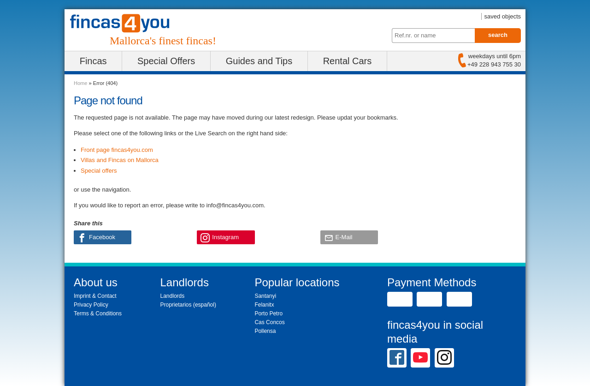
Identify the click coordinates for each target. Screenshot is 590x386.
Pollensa (265, 331)
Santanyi (265, 296)
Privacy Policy (91, 305)
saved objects (502, 16)
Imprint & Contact (95, 296)
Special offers (99, 170)
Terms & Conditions (98, 313)
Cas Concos (269, 322)
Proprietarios (176, 305)
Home (80, 83)
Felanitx (264, 305)
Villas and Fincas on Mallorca (120, 160)
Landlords (172, 296)
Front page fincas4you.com (117, 149)
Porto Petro (268, 313)
